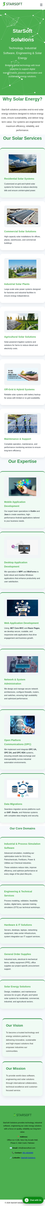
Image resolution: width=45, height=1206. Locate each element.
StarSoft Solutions (28, 1158)
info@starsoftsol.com (26, 1148)
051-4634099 (27, 1153)
